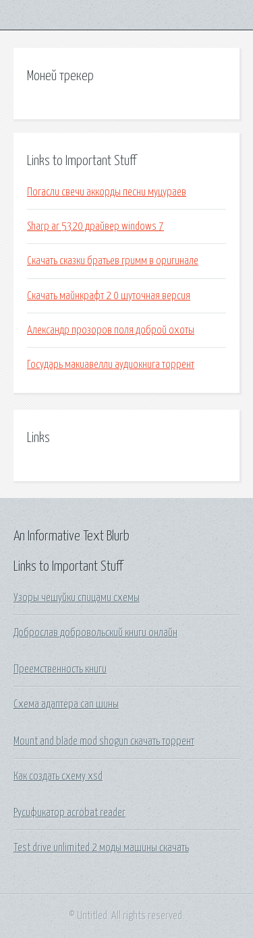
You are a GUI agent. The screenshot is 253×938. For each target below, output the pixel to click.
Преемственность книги (60, 669)
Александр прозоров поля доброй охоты (110, 330)
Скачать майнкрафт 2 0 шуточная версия (108, 295)
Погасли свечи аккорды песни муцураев (106, 192)
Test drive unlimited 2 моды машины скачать (101, 847)
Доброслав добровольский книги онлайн (95, 632)
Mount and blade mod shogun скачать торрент (103, 741)
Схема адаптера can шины (66, 704)
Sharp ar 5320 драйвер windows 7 (95, 226)
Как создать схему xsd (58, 776)
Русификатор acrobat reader (69, 812)
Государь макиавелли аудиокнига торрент (110, 364)
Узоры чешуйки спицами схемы (76, 597)
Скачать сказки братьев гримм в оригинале (112, 260)
